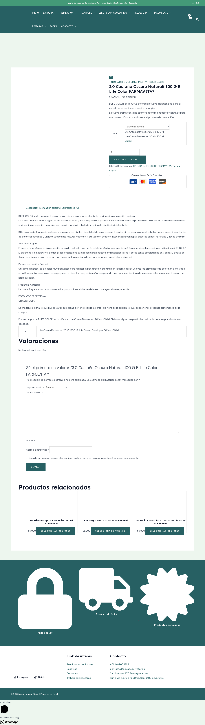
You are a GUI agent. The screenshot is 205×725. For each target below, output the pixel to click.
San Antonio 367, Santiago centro (129, 659)
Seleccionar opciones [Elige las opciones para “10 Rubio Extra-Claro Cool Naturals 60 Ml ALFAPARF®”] (165, 516)
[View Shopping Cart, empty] (190, 19)
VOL (115, 133)
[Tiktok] (39, 663)
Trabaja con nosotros (79, 663)
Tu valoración (34, 375)
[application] (54, 13)
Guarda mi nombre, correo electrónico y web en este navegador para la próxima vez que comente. (84, 443)
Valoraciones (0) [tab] (73, 190)
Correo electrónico (37, 435)
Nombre (31, 426)
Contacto (72, 659)
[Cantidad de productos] (125, 152)
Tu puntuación (35, 370)
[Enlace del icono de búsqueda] (197, 20)
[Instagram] (197, 3)
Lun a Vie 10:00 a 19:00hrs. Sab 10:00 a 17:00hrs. (137, 663)
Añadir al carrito (127, 160)
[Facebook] (193, 3)
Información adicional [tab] (51, 190)
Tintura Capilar (158, 81)
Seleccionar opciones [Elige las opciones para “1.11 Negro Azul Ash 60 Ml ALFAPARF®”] (110, 516)
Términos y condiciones (80, 650)
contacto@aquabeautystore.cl (127, 654)
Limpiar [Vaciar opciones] (128, 141)
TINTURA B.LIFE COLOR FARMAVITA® (128, 81)
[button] (1, 722)
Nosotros (72, 654)
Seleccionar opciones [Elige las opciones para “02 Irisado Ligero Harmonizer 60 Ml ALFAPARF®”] (55, 516)
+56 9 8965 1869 (119, 650)
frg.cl (55, 680)
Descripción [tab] (32, 190)
